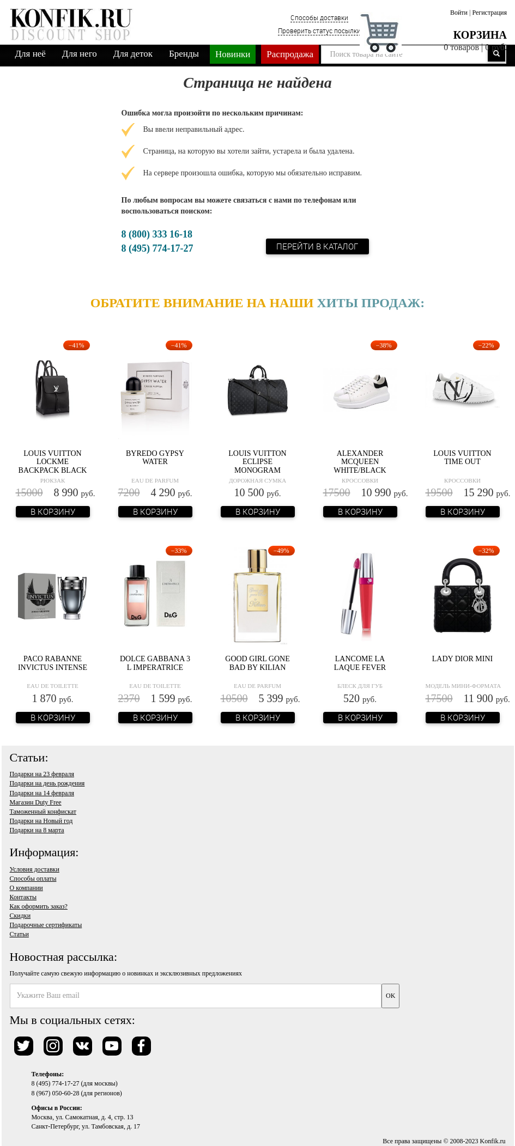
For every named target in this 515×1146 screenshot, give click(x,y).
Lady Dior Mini (462, 659)
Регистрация (489, 12)
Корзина (480, 35)
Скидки (20, 915)
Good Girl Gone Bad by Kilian (257, 663)
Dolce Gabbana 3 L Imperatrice (155, 663)
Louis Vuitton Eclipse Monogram (257, 461)
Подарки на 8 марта (37, 830)
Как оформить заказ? (39, 906)
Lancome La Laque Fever (360, 663)
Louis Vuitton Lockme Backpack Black (53, 461)
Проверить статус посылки (319, 30)
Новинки (232, 54)
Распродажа (289, 54)
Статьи (19, 934)
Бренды (184, 53)
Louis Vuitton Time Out (462, 457)
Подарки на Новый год (41, 821)
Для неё (30, 53)
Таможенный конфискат (43, 811)
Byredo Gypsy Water (155, 457)
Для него (79, 53)
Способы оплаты (33, 878)
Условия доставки (34, 869)
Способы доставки (319, 17)
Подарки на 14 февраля (42, 793)
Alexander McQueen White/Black (360, 461)
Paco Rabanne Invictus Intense (52, 663)
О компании (26, 888)
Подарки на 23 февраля (42, 774)
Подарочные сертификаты (46, 925)
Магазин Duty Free (36, 802)
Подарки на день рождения (47, 783)
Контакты (23, 897)
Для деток (133, 53)
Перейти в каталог (318, 246)
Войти (459, 12)
